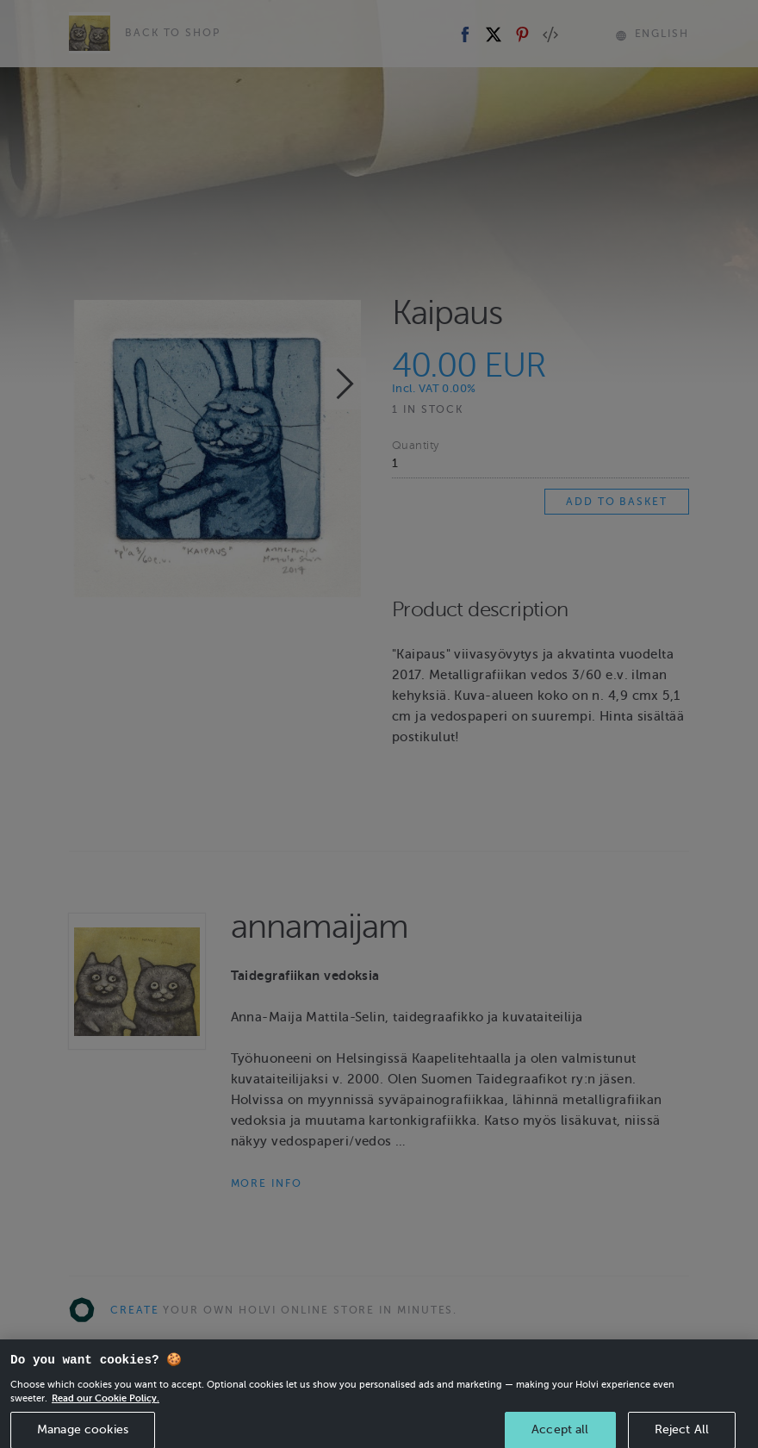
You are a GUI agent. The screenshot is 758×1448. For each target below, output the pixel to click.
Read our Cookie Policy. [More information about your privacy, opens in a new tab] (105, 1406)
